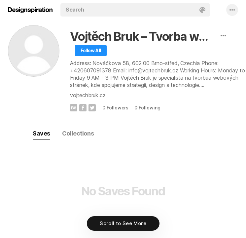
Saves (41, 133)
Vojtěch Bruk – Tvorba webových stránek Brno (143, 36)
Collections (78, 133)
